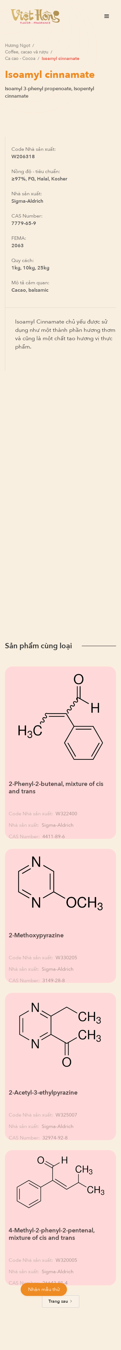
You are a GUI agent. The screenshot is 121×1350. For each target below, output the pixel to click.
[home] (33, 16)
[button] (107, 16)
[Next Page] (60, 1301)
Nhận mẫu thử (44, 1289)
